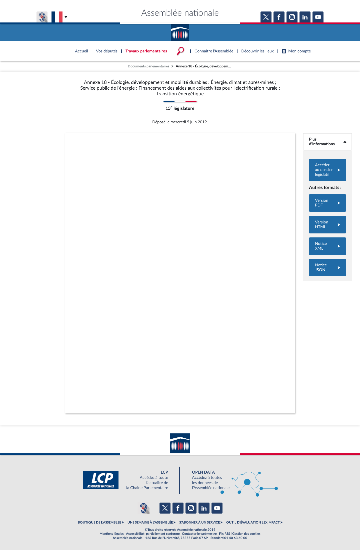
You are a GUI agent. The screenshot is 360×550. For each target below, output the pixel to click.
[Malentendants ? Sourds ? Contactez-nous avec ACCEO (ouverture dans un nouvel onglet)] (144, 508)
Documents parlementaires (148, 66)
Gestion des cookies (246, 533)
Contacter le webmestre (199, 533)
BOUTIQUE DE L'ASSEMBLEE (99, 522)
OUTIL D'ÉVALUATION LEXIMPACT (253, 522)
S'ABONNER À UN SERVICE (199, 522)
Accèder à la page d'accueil (180, 30)
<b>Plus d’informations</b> (327, 141)
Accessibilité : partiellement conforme (153, 533)
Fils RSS (224, 533)
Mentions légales (112, 533)
